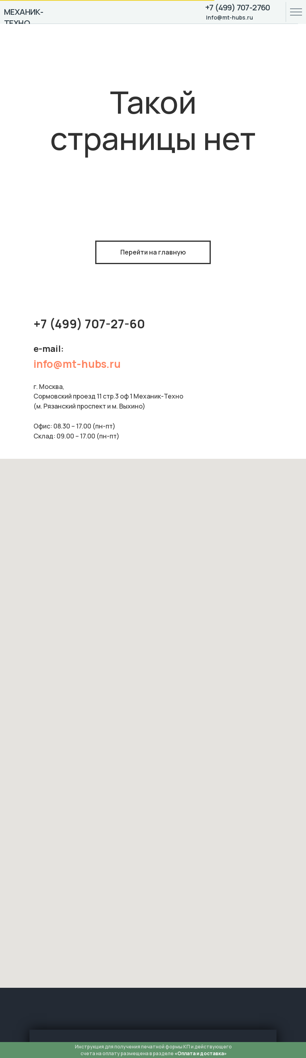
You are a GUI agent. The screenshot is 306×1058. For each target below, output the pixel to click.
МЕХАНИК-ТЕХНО (23, 17)
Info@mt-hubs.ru (229, 17)
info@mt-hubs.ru (77, 364)
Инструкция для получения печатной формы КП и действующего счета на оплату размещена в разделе (153, 1050)
